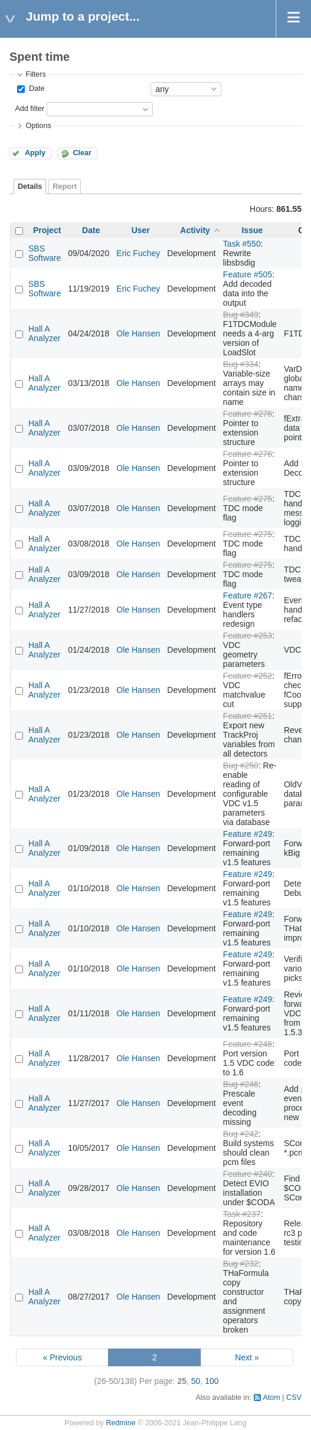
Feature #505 (247, 274)
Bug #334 (240, 364)
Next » (246, 1357)
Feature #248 (247, 1044)
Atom (271, 1397)
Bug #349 (240, 314)
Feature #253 (247, 635)
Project (47, 230)
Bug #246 (240, 1084)
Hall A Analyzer (44, 333)
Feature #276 (247, 413)
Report (65, 186)
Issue (252, 230)
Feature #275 (247, 498)
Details (30, 186)
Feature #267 (247, 595)
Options (38, 126)
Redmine (120, 1423)
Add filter (29, 108)
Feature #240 (247, 1174)
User (141, 230)
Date (35, 88)
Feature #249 (247, 834)
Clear (82, 153)
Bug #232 (240, 1263)
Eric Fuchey (138, 253)
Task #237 (242, 1214)
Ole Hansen (138, 333)
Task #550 (242, 243)
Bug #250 (240, 765)
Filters (35, 74)
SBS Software (44, 253)
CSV (294, 1397)
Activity (195, 230)
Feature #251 (247, 716)
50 (196, 1381)
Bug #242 (240, 1133)
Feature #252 (247, 675)
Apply (35, 153)
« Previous (61, 1357)
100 (211, 1381)
